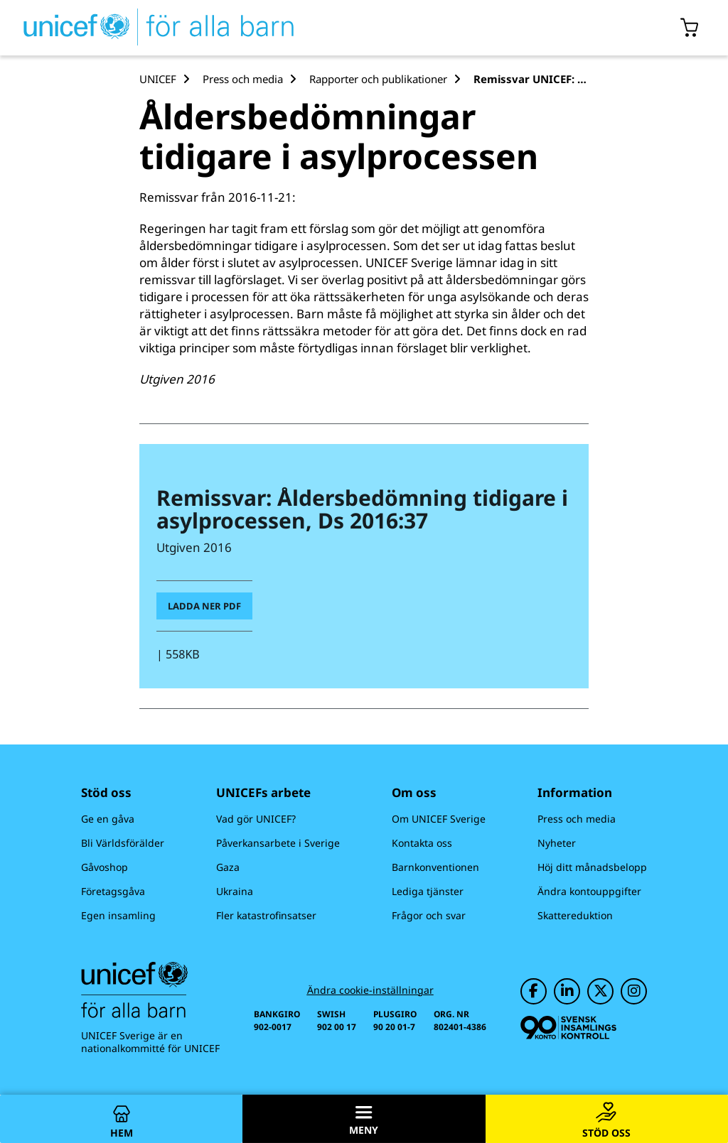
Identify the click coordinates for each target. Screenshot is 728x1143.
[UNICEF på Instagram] (634, 991)
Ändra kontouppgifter (589, 891)
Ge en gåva (107, 818)
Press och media (576, 818)
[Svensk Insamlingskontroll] (568, 1027)
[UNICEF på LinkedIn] (567, 991)
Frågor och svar (429, 915)
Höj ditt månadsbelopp (592, 867)
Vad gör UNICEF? (256, 818)
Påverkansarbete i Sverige (278, 843)
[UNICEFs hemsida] (147, 27)
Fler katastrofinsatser (266, 915)
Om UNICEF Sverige (439, 818)
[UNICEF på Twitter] (600, 991)
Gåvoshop (104, 867)
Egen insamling (118, 915)
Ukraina (234, 891)
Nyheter (556, 843)
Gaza (228, 867)
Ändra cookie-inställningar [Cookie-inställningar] (370, 990)
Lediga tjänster (428, 891)
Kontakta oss (422, 843)
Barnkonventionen (435, 867)
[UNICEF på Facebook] (533, 991)
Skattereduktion (575, 915)
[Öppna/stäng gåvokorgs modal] (690, 27)
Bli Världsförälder (122, 843)
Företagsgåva (113, 891)
